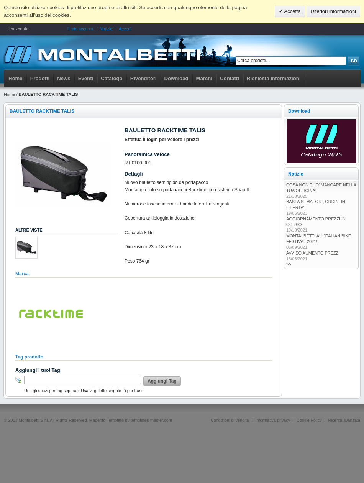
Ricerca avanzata (344, 420)
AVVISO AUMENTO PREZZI (313, 253)
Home (15, 78)
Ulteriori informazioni (333, 11)
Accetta (292, 11)
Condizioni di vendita (230, 420)
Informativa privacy (273, 420)
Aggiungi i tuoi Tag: (38, 370)
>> (288, 264)
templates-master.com (151, 420)
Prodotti (40, 78)
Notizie (106, 28)
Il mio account (80, 28)
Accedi (125, 28)
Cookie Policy (309, 420)
